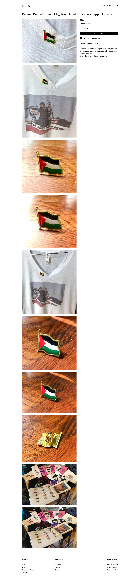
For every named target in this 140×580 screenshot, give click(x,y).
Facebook (58, 564)
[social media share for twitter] (85, 38)
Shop (103, 5)
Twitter (57, 570)
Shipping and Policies (28, 570)
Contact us (25, 572)
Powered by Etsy (112, 570)
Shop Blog (58, 567)
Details (82, 43)
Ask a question (96, 38)
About (109, 5)
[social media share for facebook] (81, 38)
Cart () (116, 5)
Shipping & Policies (92, 43)
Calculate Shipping (85, 23)
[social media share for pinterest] (89, 38)
